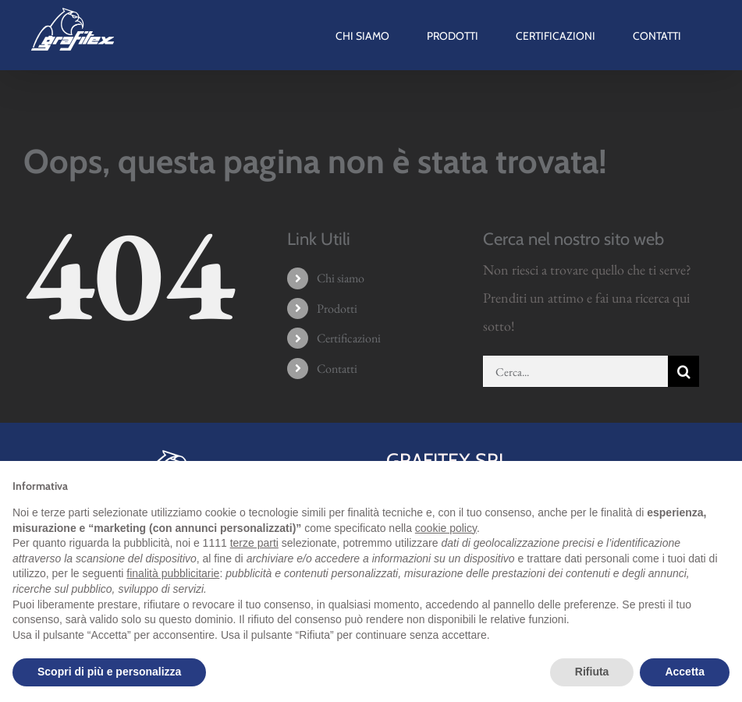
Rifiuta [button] (592, 671)
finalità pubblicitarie (172, 573)
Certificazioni (349, 338)
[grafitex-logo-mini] (179, 453)
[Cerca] (683, 371)
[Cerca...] (575, 371)
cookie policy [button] (446, 528)
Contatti (337, 368)
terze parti (254, 543)
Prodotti (337, 308)
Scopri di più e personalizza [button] (109, 671)
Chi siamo (340, 278)
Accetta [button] (685, 671)
